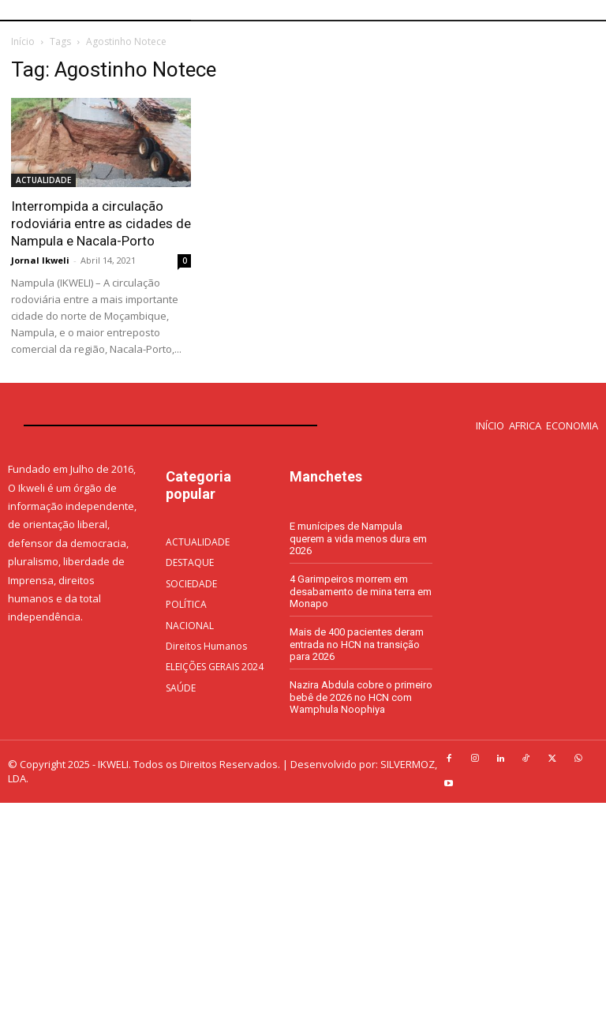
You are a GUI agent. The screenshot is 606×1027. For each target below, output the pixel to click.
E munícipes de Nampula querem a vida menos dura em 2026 (358, 538)
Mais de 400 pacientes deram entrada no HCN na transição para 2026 (357, 644)
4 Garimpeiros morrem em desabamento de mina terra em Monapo (361, 591)
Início (23, 41)
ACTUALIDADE (43, 180)
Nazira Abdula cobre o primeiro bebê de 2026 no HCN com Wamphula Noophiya (361, 697)
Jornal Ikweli (40, 260)
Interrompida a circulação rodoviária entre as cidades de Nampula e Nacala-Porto (101, 223)
